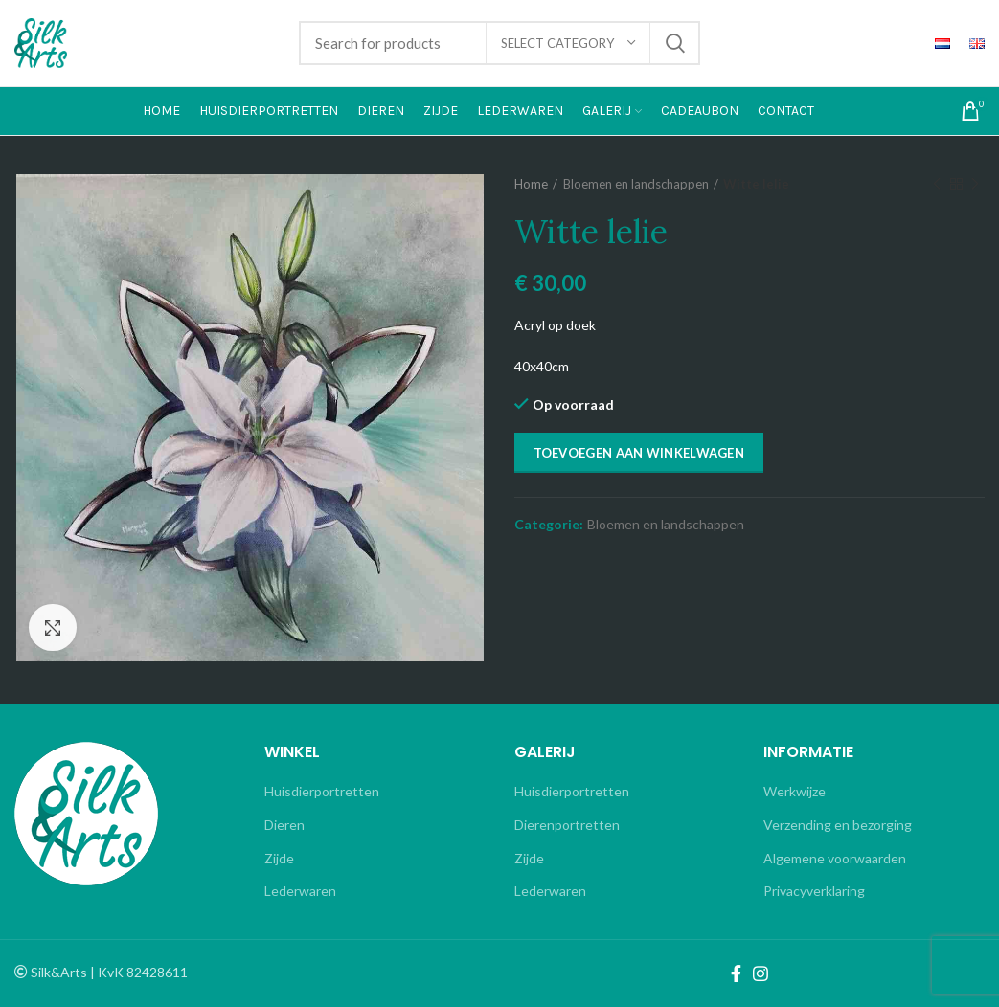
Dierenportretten (567, 825)
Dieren (284, 825)
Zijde (279, 858)
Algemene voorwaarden (834, 858)
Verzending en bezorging (837, 825)
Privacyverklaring (814, 891)
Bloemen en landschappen (636, 183)
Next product (975, 184)
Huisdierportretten (321, 791)
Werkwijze (794, 791)
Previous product (936, 184)
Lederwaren (300, 891)
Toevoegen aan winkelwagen (639, 452)
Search (674, 43)
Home (531, 183)
